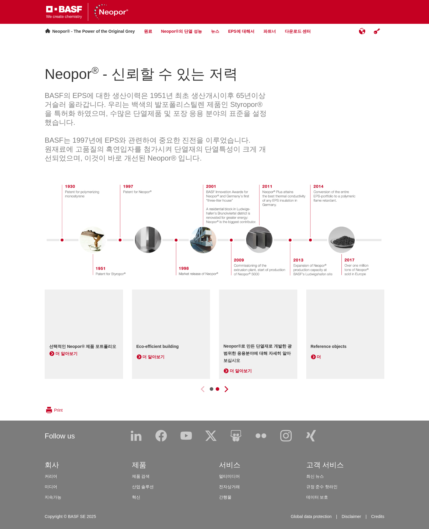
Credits (377, 516)
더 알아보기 (66, 353)
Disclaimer (351, 516)
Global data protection (311, 516)
